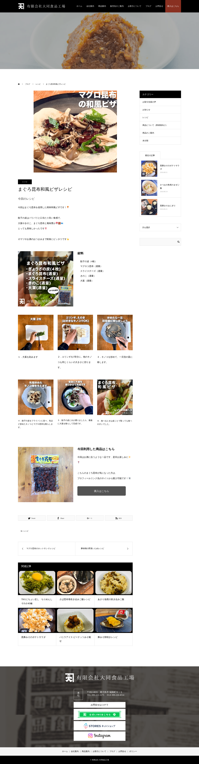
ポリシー (133, 751)
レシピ (24, 182)
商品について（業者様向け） (155, 125)
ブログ (148, 6)
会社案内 (90, 6)
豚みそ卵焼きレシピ (108, 637)
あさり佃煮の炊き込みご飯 (111, 599)
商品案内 (102, 6)
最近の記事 (150, 155)
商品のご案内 (148, 133)
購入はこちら (173, 6)
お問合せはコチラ (99, 705)
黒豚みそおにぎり (168, 206)
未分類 (145, 141)
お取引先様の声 (149, 102)
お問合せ (159, 6)
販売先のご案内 (117, 6)
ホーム (79, 6)
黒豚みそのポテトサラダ (33, 637)
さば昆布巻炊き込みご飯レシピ (74, 599)
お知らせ (146, 110)
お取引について (134, 6)
